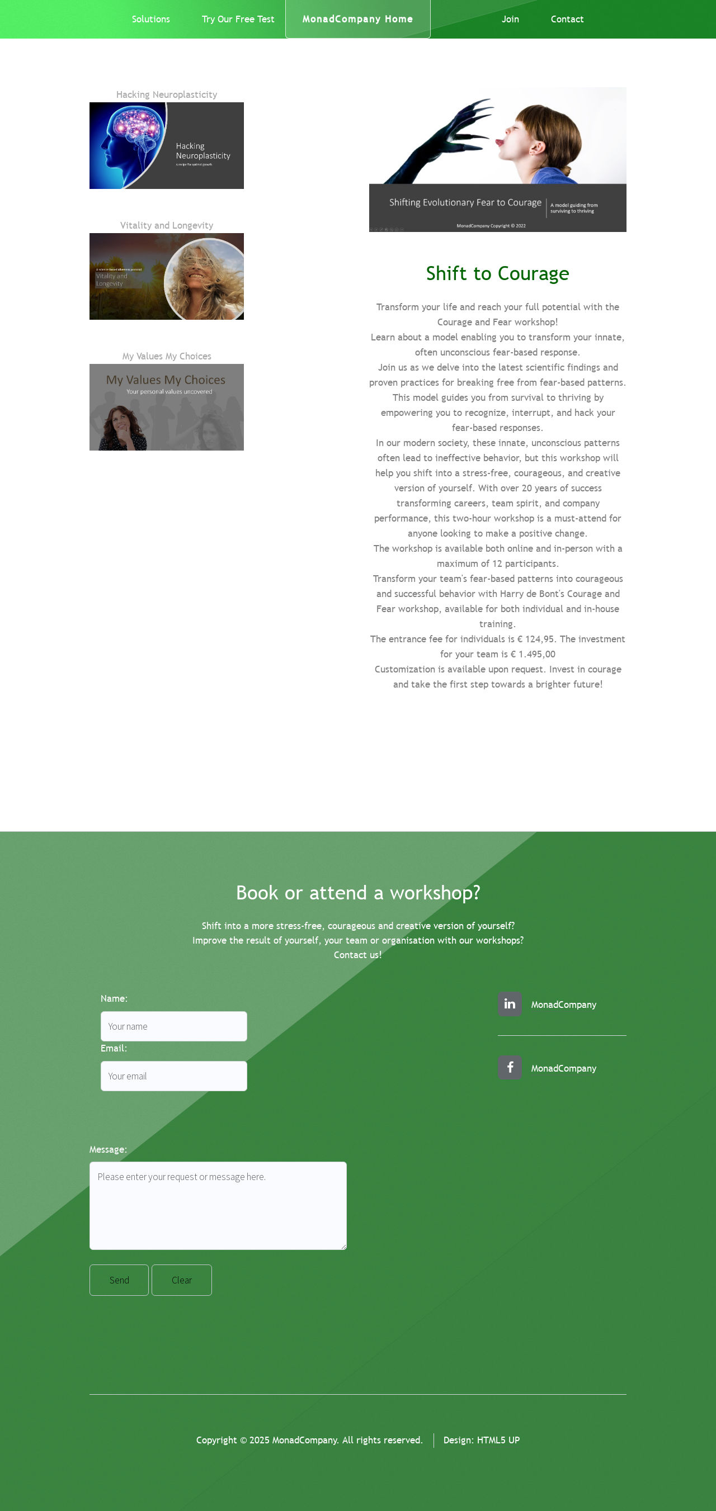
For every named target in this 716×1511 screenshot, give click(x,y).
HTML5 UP (498, 1440)
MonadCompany (563, 1004)
